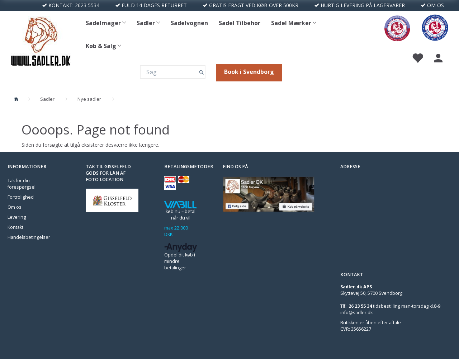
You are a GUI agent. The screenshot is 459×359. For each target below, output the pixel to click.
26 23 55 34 (360, 306)
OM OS (435, 5)
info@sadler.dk (356, 313)
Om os (15, 207)
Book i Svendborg (249, 72)
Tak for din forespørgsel (22, 184)
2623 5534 (87, 5)
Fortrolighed (21, 197)
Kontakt (15, 227)
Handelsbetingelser (29, 237)
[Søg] (201, 72)
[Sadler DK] (41, 40)
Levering (17, 217)
